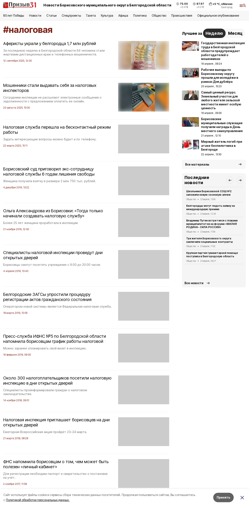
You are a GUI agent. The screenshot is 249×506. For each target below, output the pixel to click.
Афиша (123, 15)
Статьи (51, 15)
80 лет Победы (13, 15)
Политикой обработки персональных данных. (38, 500)
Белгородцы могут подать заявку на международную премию (210, 207)
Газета (91, 15)
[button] (229, 180)
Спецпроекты (71, 15)
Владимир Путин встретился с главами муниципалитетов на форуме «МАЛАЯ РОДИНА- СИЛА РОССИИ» (212, 224)
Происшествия (181, 15)
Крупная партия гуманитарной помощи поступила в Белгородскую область (212, 254)
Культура (107, 15)
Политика (140, 15)
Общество (159, 15)
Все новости (194, 283)
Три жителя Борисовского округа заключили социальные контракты (209, 240)
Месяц (235, 33)
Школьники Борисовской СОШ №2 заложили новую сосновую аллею (209, 193)
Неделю (214, 33)
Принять (223, 497)
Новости (35, 15)
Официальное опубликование (218, 15)
